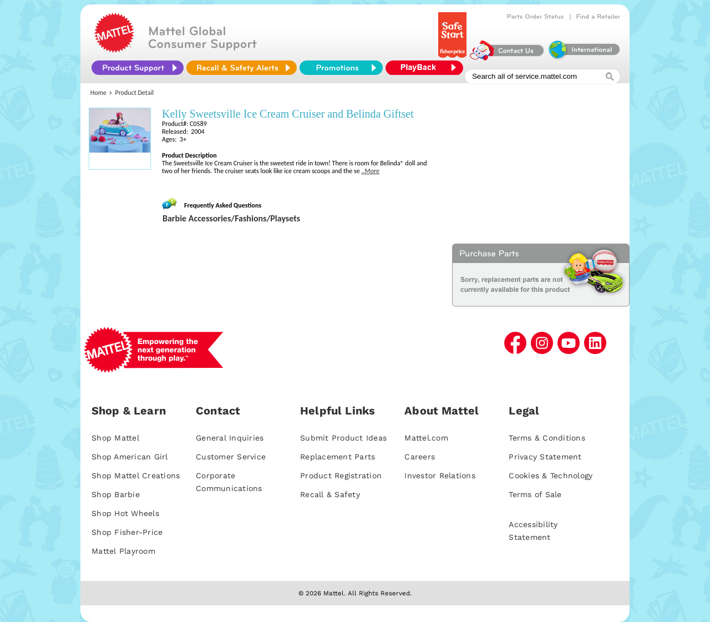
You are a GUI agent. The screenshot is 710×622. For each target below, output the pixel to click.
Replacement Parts (337, 456)
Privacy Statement (545, 456)
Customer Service (231, 456)
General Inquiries (229, 437)
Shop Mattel (115, 437)
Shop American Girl (130, 456)
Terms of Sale (535, 494)
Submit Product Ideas (343, 437)
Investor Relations (439, 475)
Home (98, 93)
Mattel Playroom (123, 551)
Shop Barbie (116, 494)
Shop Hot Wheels (125, 513)
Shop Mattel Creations (136, 475)
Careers (419, 456)
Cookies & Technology (550, 475)
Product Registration (341, 475)
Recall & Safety (330, 494)
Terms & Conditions (547, 437)
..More (370, 171)
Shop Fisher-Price (127, 532)
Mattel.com (426, 437)
